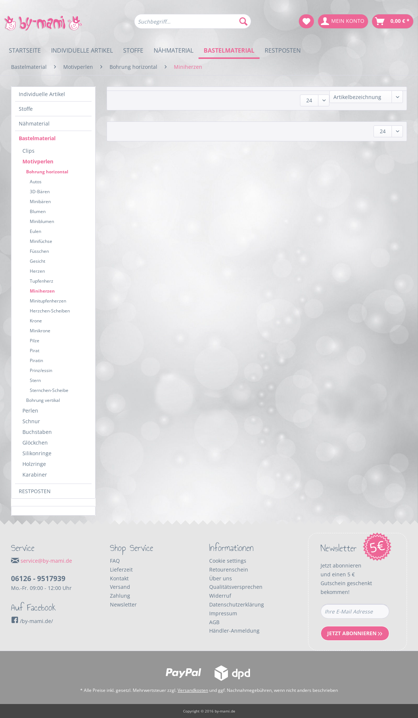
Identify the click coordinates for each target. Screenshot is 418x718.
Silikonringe (36, 453)
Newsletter (123, 604)
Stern (35, 380)
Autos (36, 181)
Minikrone (40, 331)
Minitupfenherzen (48, 301)
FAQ (115, 560)
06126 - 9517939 (38, 578)
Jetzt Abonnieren (354, 633)
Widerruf (220, 595)
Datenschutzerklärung (236, 604)
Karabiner (34, 474)
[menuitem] (192, 25)
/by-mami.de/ (32, 621)
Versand (120, 586)
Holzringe (34, 463)
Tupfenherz (41, 281)
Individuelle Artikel (42, 94)
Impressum (223, 613)
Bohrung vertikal (43, 400)
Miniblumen (42, 221)
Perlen (30, 410)
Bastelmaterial (37, 138)
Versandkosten (193, 690)
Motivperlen (37, 161)
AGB (214, 622)
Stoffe (26, 108)
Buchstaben (37, 431)
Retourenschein (228, 569)
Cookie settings (227, 560)
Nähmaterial (34, 123)
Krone (36, 321)
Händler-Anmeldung (234, 630)
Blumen (38, 211)
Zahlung (120, 595)
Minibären (40, 201)
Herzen (37, 271)
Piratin (36, 360)
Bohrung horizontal (47, 172)
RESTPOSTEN (35, 491)
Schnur (31, 421)
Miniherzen (42, 291)
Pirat (34, 350)
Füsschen (39, 251)
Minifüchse (41, 241)
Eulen (35, 231)
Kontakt (119, 578)
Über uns (220, 578)
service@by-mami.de (46, 560)
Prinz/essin (41, 370)
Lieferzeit (121, 569)
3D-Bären (40, 191)
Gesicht (37, 261)
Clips (28, 150)
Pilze (34, 340)
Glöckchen (35, 442)
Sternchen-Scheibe (49, 390)
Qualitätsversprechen (235, 586)
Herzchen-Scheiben (50, 311)
